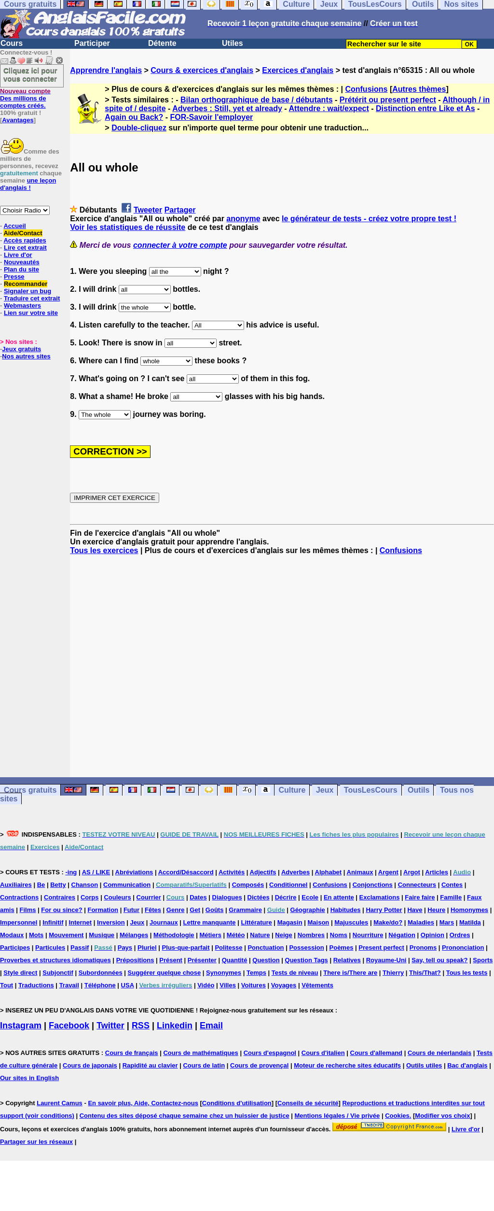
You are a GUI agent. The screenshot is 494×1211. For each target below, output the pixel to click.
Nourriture (368, 935)
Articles (436, 872)
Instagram (20, 1025)
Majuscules (351, 922)
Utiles (232, 43)
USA (127, 985)
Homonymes (469, 909)
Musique (101, 935)
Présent (170, 960)
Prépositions (135, 960)
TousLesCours (371, 790)
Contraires (59, 897)
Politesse (228, 947)
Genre (175, 909)
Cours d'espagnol (270, 1052)
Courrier (149, 897)
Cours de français (131, 1052)
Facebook (69, 1025)
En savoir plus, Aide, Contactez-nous (143, 1103)
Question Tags (306, 960)
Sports (483, 960)
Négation (401, 935)
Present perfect (381, 947)
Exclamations (379, 897)
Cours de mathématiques (200, 1052)
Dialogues (227, 897)
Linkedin (174, 1025)
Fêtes (153, 909)
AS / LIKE (96, 872)
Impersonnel (18, 922)
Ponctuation (265, 947)
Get (195, 909)
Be (41, 884)
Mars (446, 922)
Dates (198, 897)
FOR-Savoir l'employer (211, 117)
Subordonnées (101, 972)
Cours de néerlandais (439, 1052)
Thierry (393, 972)
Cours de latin (204, 1065)
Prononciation (463, 947)
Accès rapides (24, 240)
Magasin (289, 922)
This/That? (425, 972)
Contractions (19, 897)
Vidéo (205, 985)
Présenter (202, 960)
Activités (232, 872)
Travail (69, 985)
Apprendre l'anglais (106, 70)
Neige (283, 935)
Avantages (17, 120)
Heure (436, 909)
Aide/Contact (22, 233)
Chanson (84, 884)
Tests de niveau (295, 972)
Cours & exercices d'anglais (202, 70)
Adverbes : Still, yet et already (227, 108)
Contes (452, 884)
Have (414, 909)
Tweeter (148, 210)
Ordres (460, 935)
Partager (180, 210)
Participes (15, 947)
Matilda (470, 922)
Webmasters (22, 305)
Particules (50, 947)
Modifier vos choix (442, 1115)
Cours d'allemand (376, 1052)
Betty (58, 884)
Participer (92, 43)
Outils (418, 790)
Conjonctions (373, 884)
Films (28, 909)
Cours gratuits (30, 790)
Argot (411, 872)
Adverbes (295, 872)
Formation (102, 909)
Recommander (25, 283)
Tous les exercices (104, 550)
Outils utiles (424, 1065)
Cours (11, 43)
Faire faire (420, 897)
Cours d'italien (323, 1052)
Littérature (256, 922)
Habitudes (345, 909)
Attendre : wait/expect (329, 108)
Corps (90, 897)
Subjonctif (57, 972)
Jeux (324, 790)
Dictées (258, 897)
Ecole (310, 897)
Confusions (366, 89)
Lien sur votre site (31, 312)
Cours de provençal (259, 1065)
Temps (256, 972)
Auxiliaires (16, 884)
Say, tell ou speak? (439, 960)
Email (211, 1025)
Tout (6, 985)
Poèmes (341, 947)
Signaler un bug (27, 291)
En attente (339, 897)
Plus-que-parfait (186, 947)
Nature (260, 935)
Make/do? (387, 922)
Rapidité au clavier (150, 1065)
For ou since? (61, 909)
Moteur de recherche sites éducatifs (347, 1065)
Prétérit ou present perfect (388, 100)
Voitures (253, 985)
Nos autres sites (26, 356)
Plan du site (21, 269)
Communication (127, 884)
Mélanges (134, 935)
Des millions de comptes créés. (25, 98)
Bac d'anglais (467, 1065)
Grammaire (245, 909)
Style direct (20, 972)
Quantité (234, 960)
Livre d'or (18, 254)
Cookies (397, 1115)
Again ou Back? (134, 117)
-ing (71, 872)
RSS (141, 1025)
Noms (338, 935)
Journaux (164, 922)
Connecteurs (417, 884)
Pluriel (147, 947)
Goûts (215, 909)
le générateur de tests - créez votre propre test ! (369, 218)
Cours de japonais (90, 1065)
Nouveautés (22, 262)
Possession (306, 947)
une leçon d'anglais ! (28, 184)
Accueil (14, 225)
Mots (36, 935)
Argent (388, 872)
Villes (228, 985)
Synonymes (223, 972)
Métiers (210, 935)
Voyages (284, 985)
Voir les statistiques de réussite (127, 227)
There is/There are (350, 972)
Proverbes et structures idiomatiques (55, 960)
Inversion (111, 922)
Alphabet (328, 872)
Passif (79, 947)
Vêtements (317, 985)
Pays (125, 947)
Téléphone (100, 985)
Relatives (347, 960)
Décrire (286, 897)
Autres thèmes (419, 89)
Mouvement (66, 935)
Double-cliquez (138, 128)
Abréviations (134, 872)
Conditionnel (288, 884)
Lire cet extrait (25, 247)
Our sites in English (29, 1078)
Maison (318, 922)
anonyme (243, 218)
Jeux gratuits (21, 349)
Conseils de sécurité (307, 1103)
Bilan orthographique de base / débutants (256, 100)
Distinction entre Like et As (425, 108)
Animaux (360, 872)
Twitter (110, 1025)
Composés (248, 884)
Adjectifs (263, 872)
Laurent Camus (59, 1103)
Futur (131, 909)
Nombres (311, 935)
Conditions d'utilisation (237, 1103)
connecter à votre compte (180, 245)
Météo (236, 935)
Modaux (12, 935)
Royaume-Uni (386, 960)
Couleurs (117, 897)
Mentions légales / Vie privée (337, 1115)
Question (265, 960)
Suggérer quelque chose (164, 972)
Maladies (421, 922)
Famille (451, 897)
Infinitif (52, 922)
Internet (80, 922)
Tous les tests (467, 972)
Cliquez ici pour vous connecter (30, 74)
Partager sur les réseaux (36, 1141)
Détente (162, 43)
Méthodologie (173, 935)
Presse (14, 276)
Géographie (307, 909)
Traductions (36, 985)
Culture (291, 790)
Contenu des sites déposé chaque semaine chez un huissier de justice (184, 1115)
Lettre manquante (209, 922)
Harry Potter (384, 909)
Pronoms (423, 947)
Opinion (432, 935)
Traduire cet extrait (32, 298)
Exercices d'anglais (297, 70)
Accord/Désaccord (186, 872)
